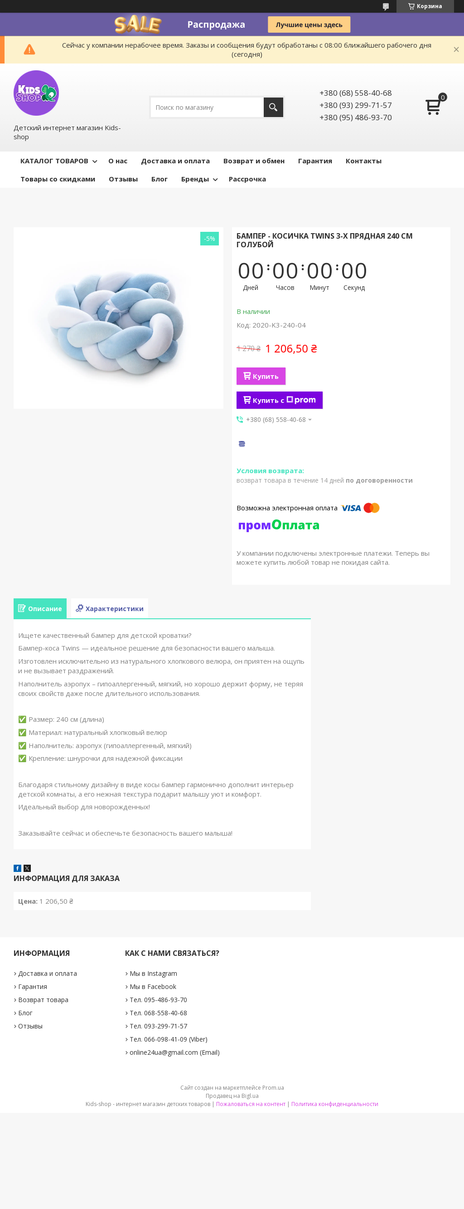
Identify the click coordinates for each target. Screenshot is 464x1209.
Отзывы (123, 178)
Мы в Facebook (153, 986)
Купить (266, 376)
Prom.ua (273, 1088)
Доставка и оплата (175, 160)
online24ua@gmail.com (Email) (175, 1052)
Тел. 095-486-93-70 (158, 999)
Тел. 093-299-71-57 (158, 1026)
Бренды (195, 178)
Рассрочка (247, 178)
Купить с (284, 400)
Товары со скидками (57, 178)
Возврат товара (43, 999)
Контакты (364, 160)
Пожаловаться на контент (250, 1104)
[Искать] (273, 107)
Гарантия (315, 160)
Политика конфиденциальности (334, 1104)
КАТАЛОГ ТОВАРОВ (54, 160)
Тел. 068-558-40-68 (158, 1012)
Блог (159, 178)
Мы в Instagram (153, 973)
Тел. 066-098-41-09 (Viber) (169, 1039)
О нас (117, 160)
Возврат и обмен (254, 160)
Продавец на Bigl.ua (232, 1096)
